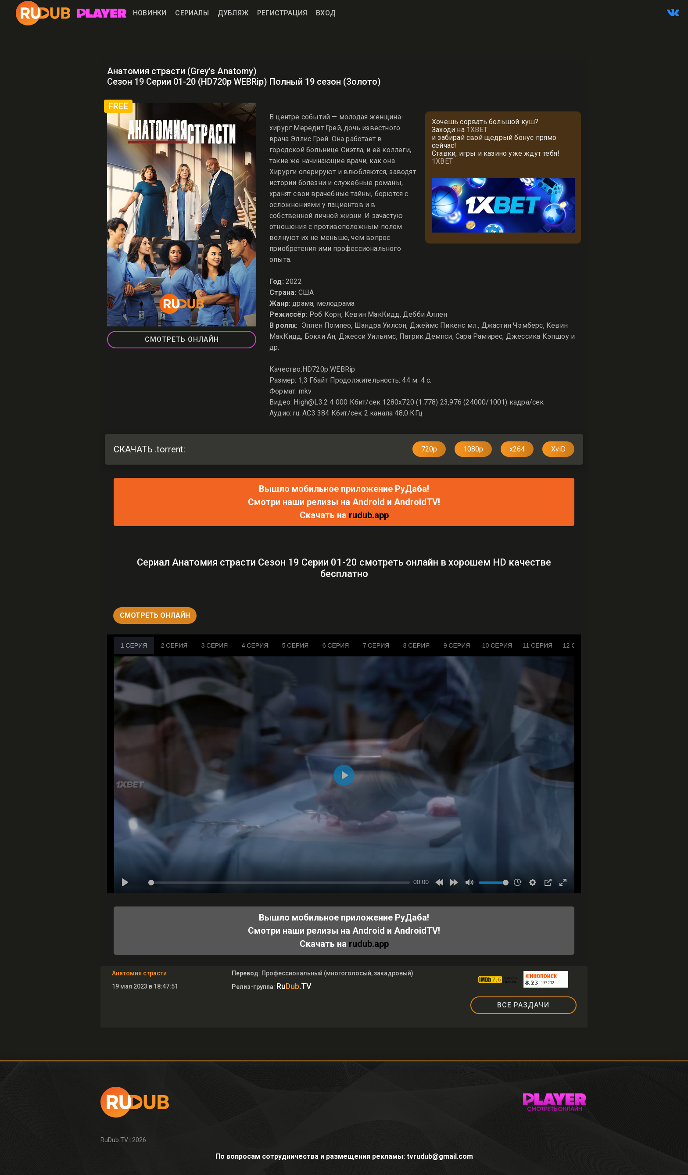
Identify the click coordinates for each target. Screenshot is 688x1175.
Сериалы (191, 13)
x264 (517, 449)
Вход (326, 13)
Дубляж (233, 13)
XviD (558, 449)
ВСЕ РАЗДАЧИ (523, 1005)
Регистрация (282, 13)
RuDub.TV (114, 1139)
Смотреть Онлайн (182, 339)
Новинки (149, 13)
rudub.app (369, 515)
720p (429, 449)
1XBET (476, 129)
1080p (473, 449)
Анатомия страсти (139, 973)
